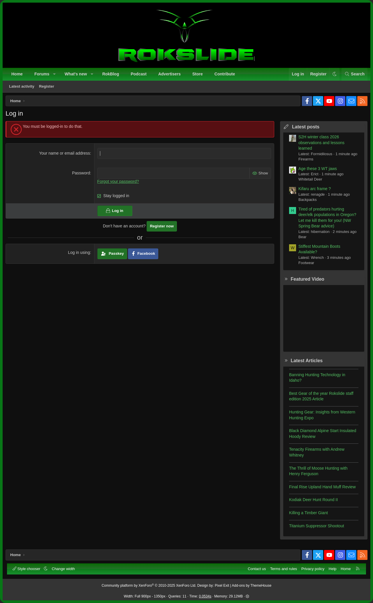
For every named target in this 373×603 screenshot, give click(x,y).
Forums (42, 74)
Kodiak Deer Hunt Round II (311, 501)
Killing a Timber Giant (306, 514)
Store (198, 74)
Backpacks (305, 201)
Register (47, 87)
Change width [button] (64, 568)
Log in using (80, 254)
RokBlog (111, 74)
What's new (76, 74)
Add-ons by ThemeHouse (252, 585)
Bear (300, 239)
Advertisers (170, 74)
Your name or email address (65, 155)
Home (17, 74)
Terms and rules (283, 568)
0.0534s (205, 596)
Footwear (304, 265)
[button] (55, 74)
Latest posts (303, 128)
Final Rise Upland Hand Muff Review (320, 489)
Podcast (139, 74)
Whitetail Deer (308, 181)
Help (332, 568)
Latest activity (22, 87)
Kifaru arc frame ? (312, 190)
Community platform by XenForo (149, 585)
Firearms (303, 161)
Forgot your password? (119, 183)
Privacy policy (312, 568)
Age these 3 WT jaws (315, 170)
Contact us (256, 568)
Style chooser (27, 568)
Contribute (225, 74)
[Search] (354, 74)
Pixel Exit (222, 585)
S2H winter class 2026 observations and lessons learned (319, 145)
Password (82, 175)
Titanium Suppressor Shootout (314, 528)
